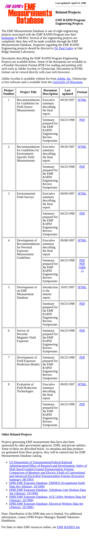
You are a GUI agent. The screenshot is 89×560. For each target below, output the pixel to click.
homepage (8, 38)
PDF (82, 119)
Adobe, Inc (64, 78)
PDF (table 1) (82, 267)
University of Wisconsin (68, 82)
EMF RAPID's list (68, 527)
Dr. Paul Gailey (64, 48)
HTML (82, 100)
